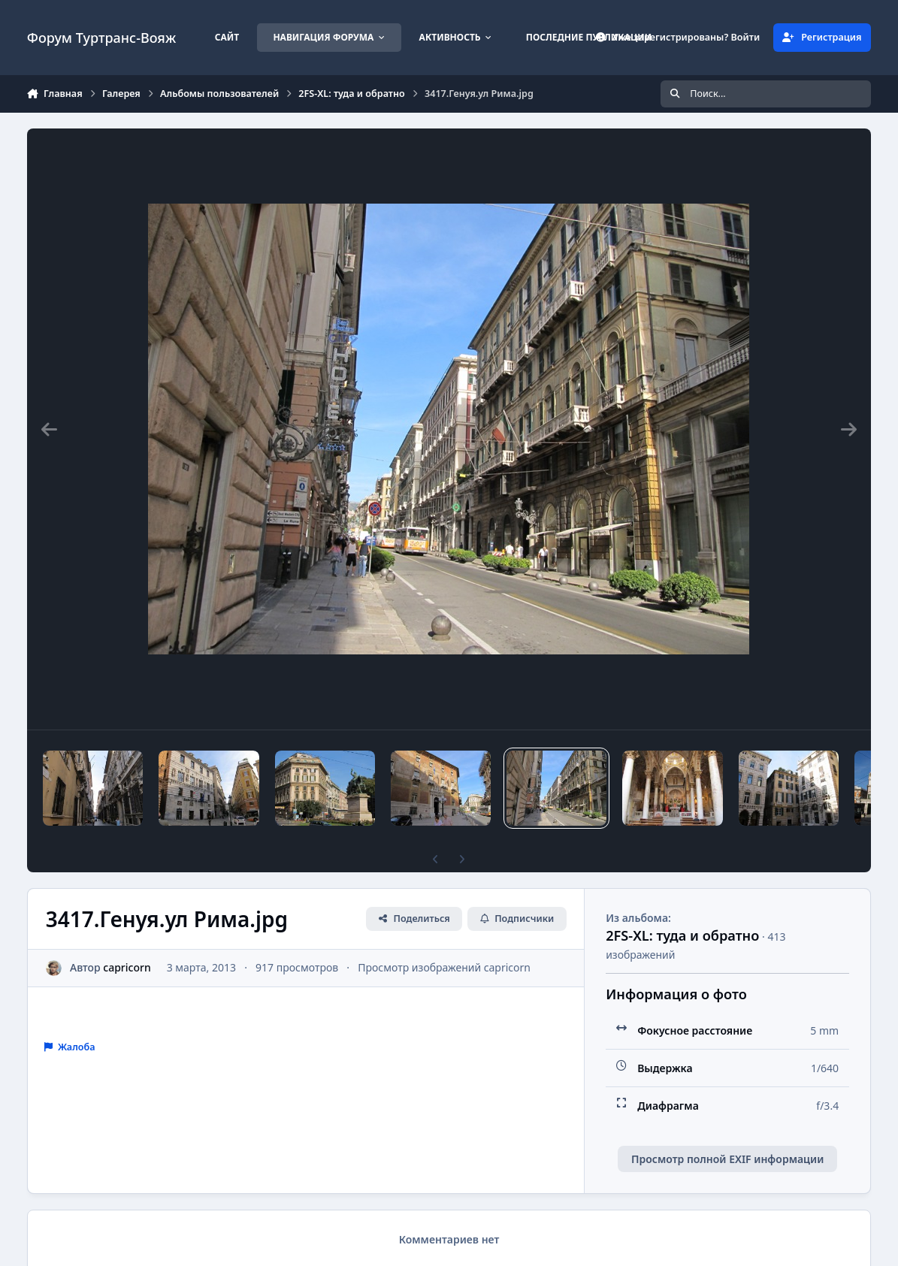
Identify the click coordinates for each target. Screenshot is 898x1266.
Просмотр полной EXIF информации (727, 1159)
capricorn (126, 967)
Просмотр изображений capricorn (444, 967)
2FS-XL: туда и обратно (682, 935)
